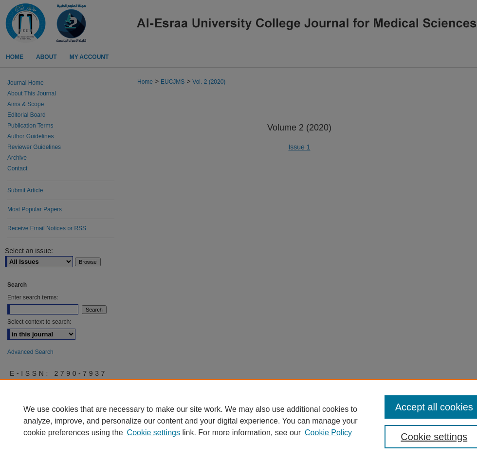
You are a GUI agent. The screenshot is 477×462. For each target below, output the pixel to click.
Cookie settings (153, 432)
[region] (238, 420)
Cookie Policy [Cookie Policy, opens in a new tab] (328, 432)
